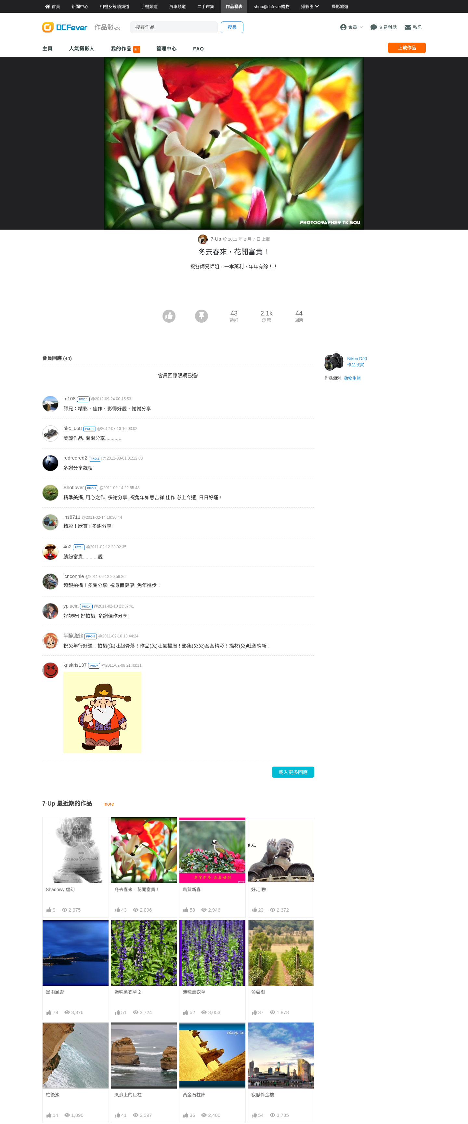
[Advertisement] (234, 291)
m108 (69, 398)
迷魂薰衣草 (194, 992)
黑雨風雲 (55, 992)
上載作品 (407, 47)
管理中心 (166, 48)
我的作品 (125, 49)
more (108, 804)
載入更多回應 (293, 772)
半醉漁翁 (73, 635)
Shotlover (73, 487)
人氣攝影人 (82, 48)
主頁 (47, 48)
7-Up (210, 239)
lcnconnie (73, 576)
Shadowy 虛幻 (60, 889)
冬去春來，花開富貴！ (137, 889)
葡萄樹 (258, 992)
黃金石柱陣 (194, 1094)
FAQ (198, 48)
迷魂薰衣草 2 (127, 992)
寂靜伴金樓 (262, 1094)
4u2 (67, 546)
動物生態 (352, 378)
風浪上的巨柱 (128, 1094)
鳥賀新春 (192, 889)
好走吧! (258, 889)
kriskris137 (75, 665)
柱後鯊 (52, 1094)
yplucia (71, 606)
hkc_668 (72, 428)
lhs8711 (72, 517)
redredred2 (75, 458)
